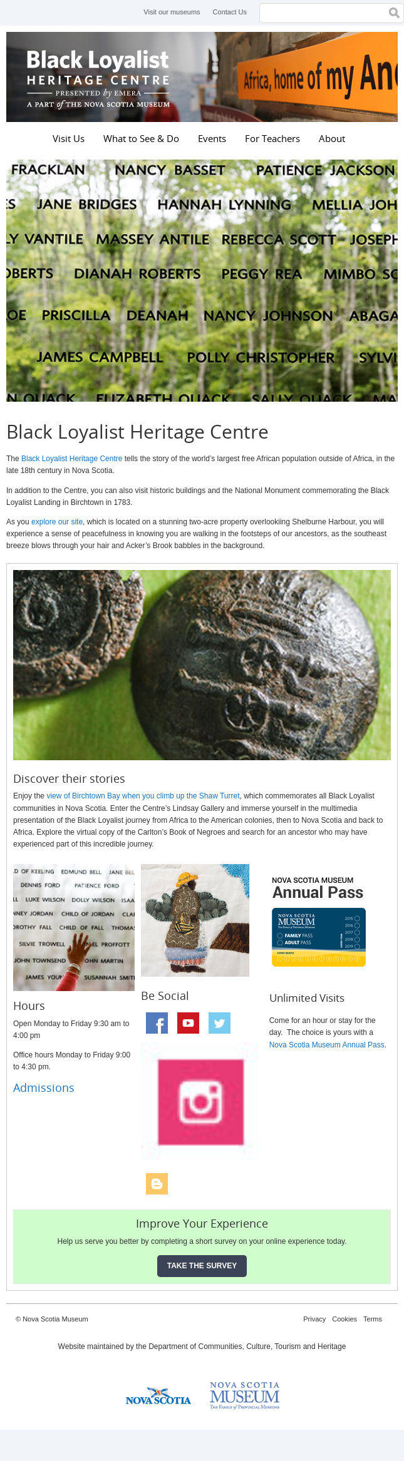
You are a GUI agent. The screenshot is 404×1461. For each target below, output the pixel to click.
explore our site (57, 521)
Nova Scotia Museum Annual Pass (327, 1045)
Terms (372, 1319)
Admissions (44, 1087)
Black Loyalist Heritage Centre (100, 77)
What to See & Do (141, 138)
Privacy (314, 1319)
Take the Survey (202, 1265)
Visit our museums (171, 12)
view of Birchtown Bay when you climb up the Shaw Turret (142, 796)
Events (212, 138)
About (332, 138)
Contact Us (230, 12)
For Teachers (272, 138)
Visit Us (69, 138)
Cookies (344, 1319)
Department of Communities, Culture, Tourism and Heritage (247, 1346)
